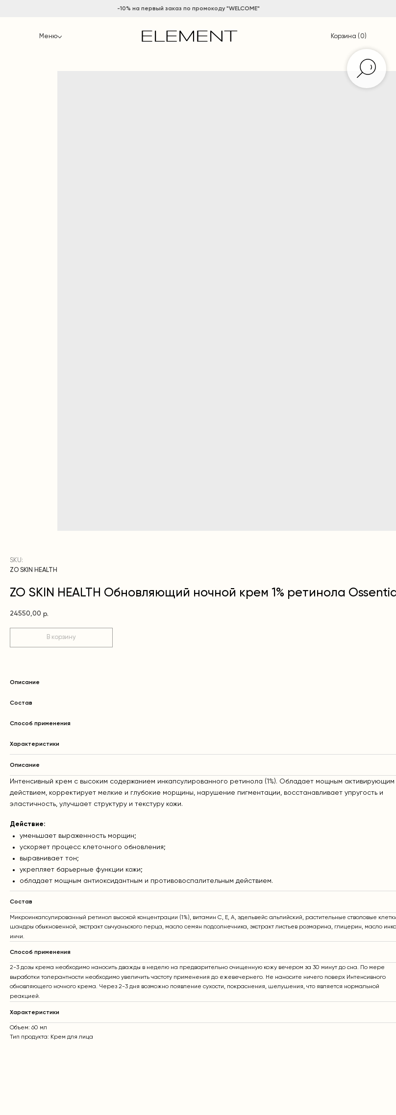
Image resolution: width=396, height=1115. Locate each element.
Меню (48, 36)
